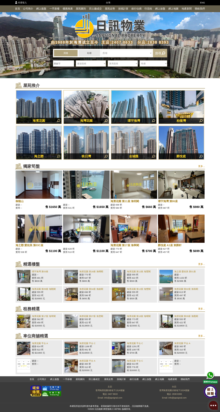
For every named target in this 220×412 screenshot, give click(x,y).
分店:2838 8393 (151, 42)
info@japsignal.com (113, 398)
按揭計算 (123, 8)
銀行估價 (136, 8)
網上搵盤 (41, 8)
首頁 (17, 8)
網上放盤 (160, 8)
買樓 (65, 53)
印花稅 (148, 8)
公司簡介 (28, 8)
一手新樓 (54, 8)
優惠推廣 (68, 8)
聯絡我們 (200, 8)
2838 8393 (177, 394)
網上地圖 (173, 8)
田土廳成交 (95, 8)
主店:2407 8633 (116, 42)
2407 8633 (112, 394)
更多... (201, 166)
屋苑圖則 (81, 8)
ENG (202, 2)
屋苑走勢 (110, 8)
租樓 (89, 53)
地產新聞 (187, 8)
